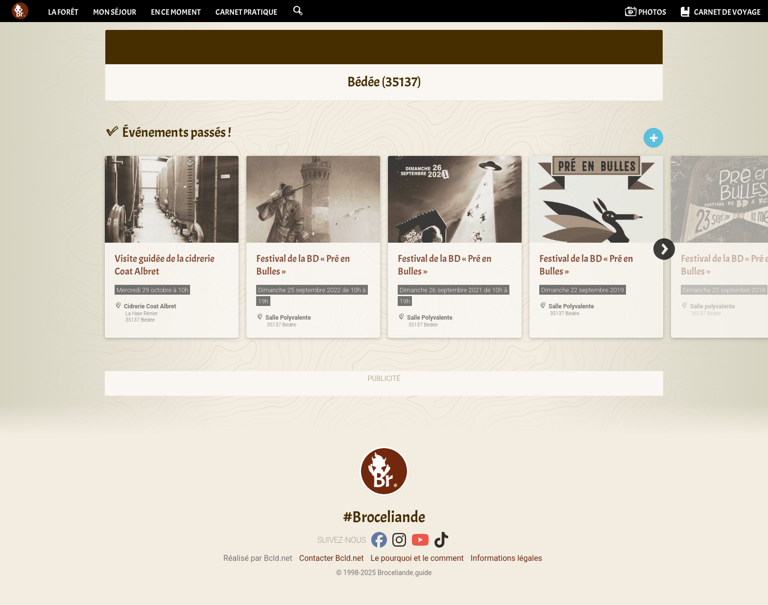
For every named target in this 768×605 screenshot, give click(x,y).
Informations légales (506, 558)
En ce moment (176, 12)
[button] (298, 11)
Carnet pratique (246, 12)
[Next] (664, 249)
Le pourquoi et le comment (417, 558)
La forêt (63, 12)
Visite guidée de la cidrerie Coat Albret (165, 264)
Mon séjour (114, 12)
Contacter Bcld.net (331, 558)
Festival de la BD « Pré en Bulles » (303, 264)
